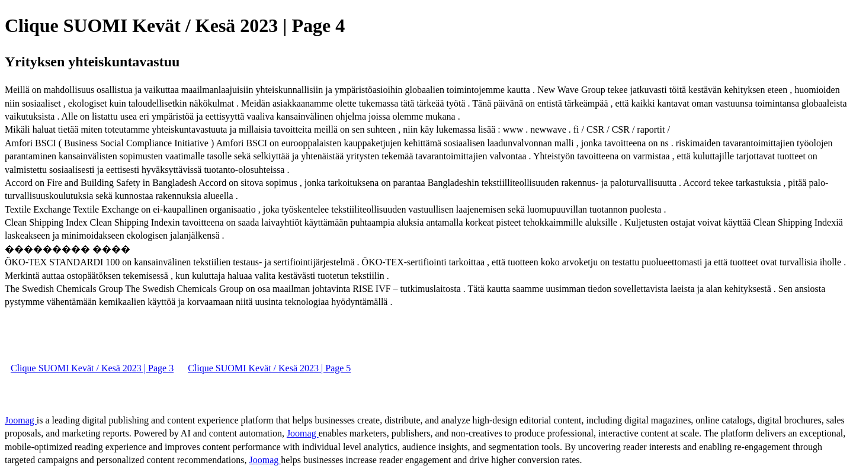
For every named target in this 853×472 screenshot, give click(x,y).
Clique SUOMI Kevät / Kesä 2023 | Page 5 (269, 368)
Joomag (21, 420)
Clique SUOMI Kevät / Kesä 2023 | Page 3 (92, 368)
